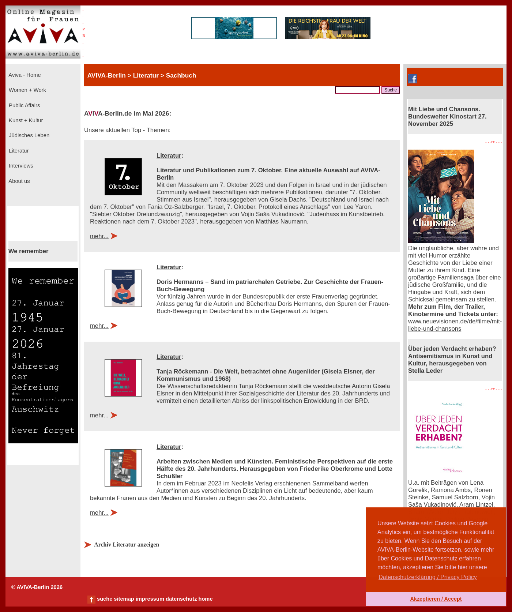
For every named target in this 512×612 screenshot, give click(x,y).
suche (104, 599)
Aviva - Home (24, 75)
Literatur (18, 151)
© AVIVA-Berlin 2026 (37, 587)
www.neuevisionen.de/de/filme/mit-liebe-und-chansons (455, 325)
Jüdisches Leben (28, 135)
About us (18, 181)
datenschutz (181, 599)
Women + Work (26, 90)
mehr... (99, 236)
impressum (150, 599)
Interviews (20, 166)
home (205, 599)
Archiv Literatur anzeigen (126, 544)
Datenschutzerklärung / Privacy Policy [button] (428, 577)
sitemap (124, 599)
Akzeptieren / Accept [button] (436, 599)
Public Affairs (23, 105)
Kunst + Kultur (25, 120)
